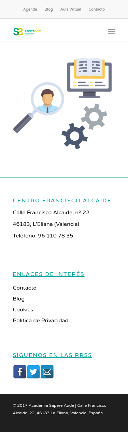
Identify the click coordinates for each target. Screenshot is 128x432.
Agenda (30, 9)
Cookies (23, 309)
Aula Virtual (70, 9)
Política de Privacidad (41, 320)
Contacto (97, 9)
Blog (49, 9)
